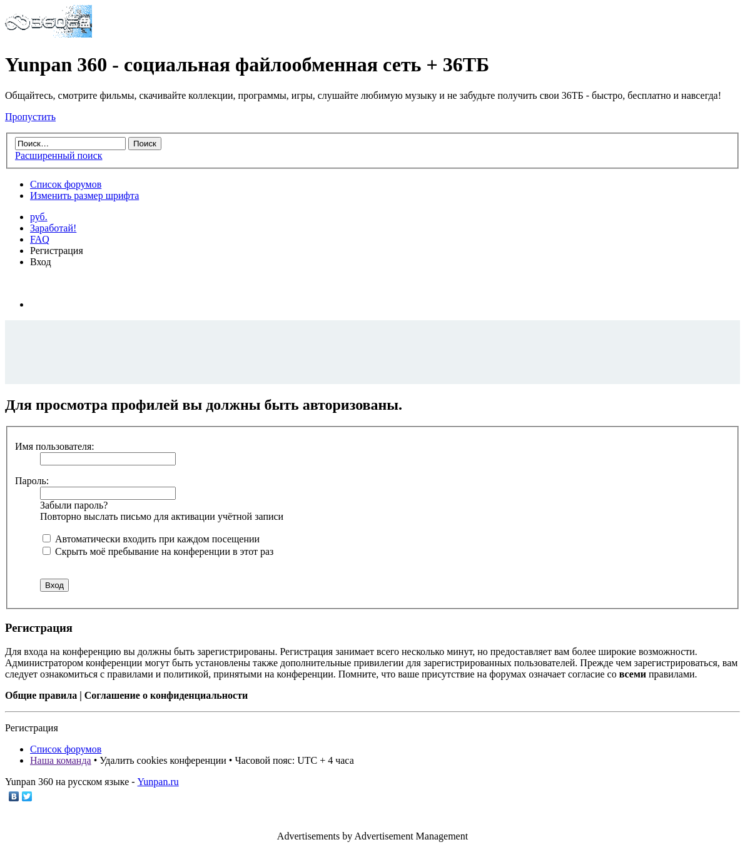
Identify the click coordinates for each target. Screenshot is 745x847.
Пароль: (32, 480)
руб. (39, 216)
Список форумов (65, 184)
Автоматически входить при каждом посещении (151, 539)
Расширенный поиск (59, 155)
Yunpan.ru (158, 781)
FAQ (39, 239)
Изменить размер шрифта (84, 195)
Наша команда (60, 760)
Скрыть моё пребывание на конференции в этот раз (158, 551)
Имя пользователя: (54, 446)
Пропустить (30, 116)
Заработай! (53, 228)
